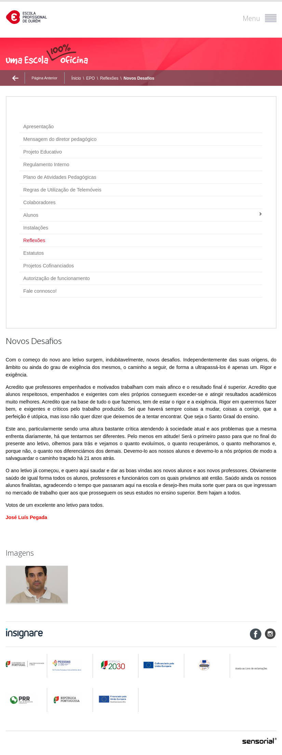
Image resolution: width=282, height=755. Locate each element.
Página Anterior (44, 78)
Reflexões (109, 78)
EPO (90, 78)
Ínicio (76, 78)
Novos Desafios (138, 78)
